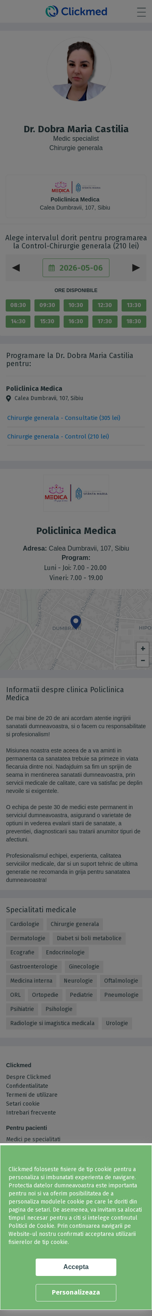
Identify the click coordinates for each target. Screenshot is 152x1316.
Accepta (75, 1266)
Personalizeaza (76, 1292)
